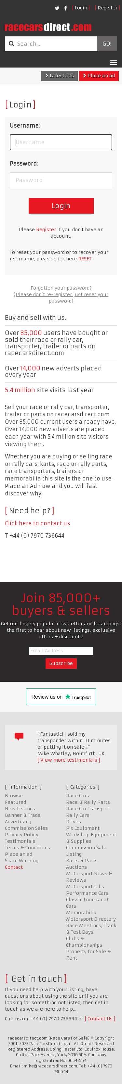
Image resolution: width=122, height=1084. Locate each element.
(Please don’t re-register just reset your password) (61, 298)
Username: (25, 125)
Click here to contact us (37, 523)
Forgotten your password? (61, 288)
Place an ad (99, 76)
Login (81, 8)
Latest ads (59, 76)
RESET (84, 259)
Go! (106, 44)
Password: (24, 163)
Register (107, 8)
